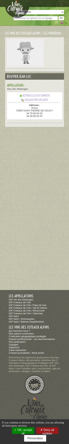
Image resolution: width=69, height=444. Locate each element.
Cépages (13, 344)
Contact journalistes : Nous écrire (26, 352)
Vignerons (14, 347)
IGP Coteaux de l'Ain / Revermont (27, 310)
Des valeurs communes (21, 333)
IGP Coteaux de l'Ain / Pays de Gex (28, 305)
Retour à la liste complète (34, 95)
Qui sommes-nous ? (19, 330)
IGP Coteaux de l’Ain (20, 302)
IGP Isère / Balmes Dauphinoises (26, 321)
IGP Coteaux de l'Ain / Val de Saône (28, 308)
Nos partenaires (17, 341)
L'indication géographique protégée (27, 336)
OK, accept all (23, 431)
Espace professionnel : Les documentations (32, 339)
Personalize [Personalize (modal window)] (35, 438)
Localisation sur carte (34, 100)
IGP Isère (14, 316)
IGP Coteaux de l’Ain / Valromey (26, 313)
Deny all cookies (47, 431)
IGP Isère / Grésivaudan (21, 319)
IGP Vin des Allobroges (21, 299)
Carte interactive (17, 350)
